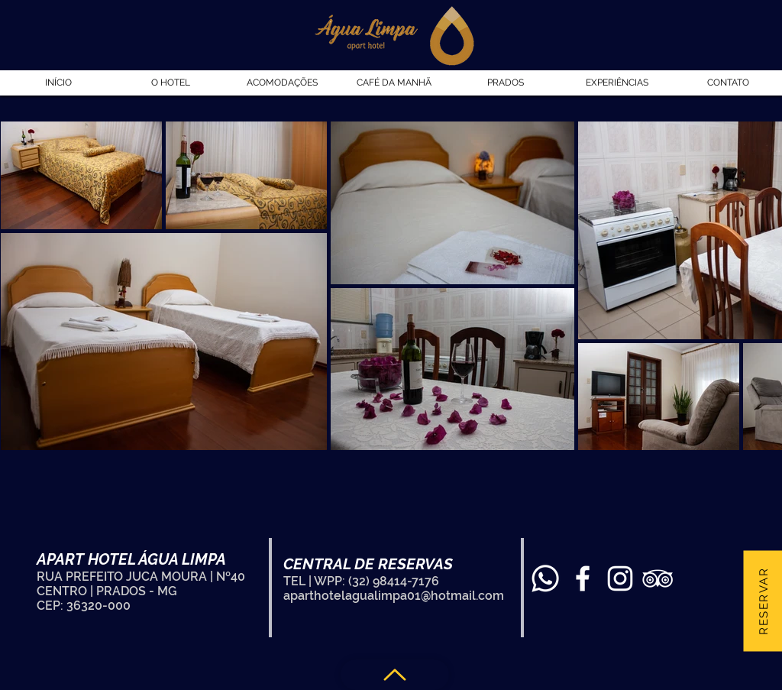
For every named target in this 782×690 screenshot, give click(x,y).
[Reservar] (762, 600)
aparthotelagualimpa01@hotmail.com (393, 595)
